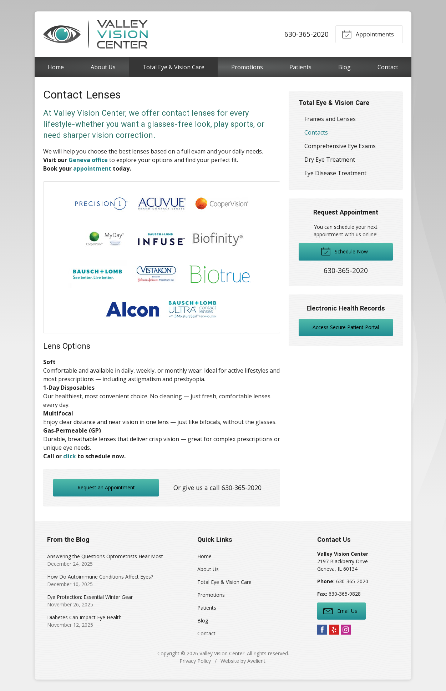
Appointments (368, 34)
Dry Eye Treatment (329, 159)
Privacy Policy (195, 660)
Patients (300, 67)
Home (56, 67)
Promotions (247, 67)
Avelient (256, 660)
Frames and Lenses (330, 119)
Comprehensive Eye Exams (340, 146)
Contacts (316, 132)
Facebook (322, 630)
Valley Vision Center (221, 653)
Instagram (346, 630)
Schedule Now (344, 251)
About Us (103, 67)
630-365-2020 (306, 34)
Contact (387, 67)
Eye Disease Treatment (335, 173)
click (69, 456)
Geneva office (88, 160)
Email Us (340, 611)
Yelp (334, 630)
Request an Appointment (106, 487)
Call (48, 456)
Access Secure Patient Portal (346, 327)
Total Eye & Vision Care (173, 67)
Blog (344, 67)
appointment (92, 168)
